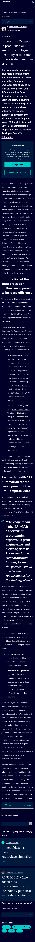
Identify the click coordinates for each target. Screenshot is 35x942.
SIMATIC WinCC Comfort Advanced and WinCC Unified (18, 389)
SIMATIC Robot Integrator (17, 405)
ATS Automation (8, 497)
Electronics (28, 798)
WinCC (19, 931)
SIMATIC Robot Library (20, 409)
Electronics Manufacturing (22, 927)
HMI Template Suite (15, 356)
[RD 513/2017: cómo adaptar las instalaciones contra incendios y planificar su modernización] (17, 884)
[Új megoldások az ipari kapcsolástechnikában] (17, 852)
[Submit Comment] (30, 823)
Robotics (14, 798)
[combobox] (3, 22)
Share (29, 805)
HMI (4, 931)
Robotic (11, 931)
